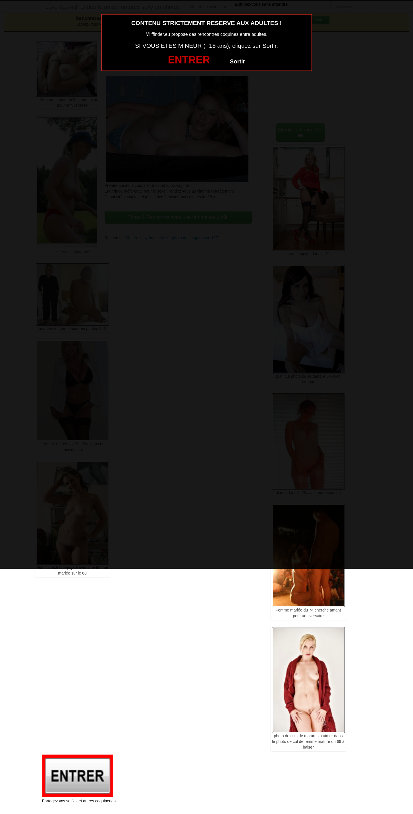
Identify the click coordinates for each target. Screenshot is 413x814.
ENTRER (189, 60)
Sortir (237, 61)
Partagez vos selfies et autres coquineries (79, 801)
